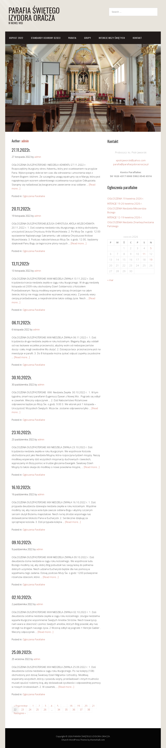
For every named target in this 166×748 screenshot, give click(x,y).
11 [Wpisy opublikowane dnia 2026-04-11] (144, 254)
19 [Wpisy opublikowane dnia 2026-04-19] (150, 259)
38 (88, 709)
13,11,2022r (21, 263)
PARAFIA (72, 37)
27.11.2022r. (21, 150)
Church (65, 739)
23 (22, 709)
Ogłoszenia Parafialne (34, 196)
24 (30, 709)
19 (78, 705)
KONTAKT (137, 37)
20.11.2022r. (21, 208)
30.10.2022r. (22, 377)
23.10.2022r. (21, 432)
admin (25, 140)
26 (45, 709)
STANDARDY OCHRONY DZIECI (45, 37)
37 (81, 709)
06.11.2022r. (21, 322)
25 (37, 709)
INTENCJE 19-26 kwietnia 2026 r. (124, 203)
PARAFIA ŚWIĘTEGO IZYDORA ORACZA (34, 14)
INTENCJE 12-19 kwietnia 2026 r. (124, 217)
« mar (110, 280)
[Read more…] (78, 243)
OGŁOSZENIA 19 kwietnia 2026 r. (125, 198)
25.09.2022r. (22, 652)
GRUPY (87, 37)
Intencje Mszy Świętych (112, 37)
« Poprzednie (21, 705)
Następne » (20, 713)
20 (86, 705)
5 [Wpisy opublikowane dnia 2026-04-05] (151, 248)
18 (71, 705)
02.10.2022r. (22, 597)
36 (73, 709)
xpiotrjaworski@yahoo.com (131, 160)
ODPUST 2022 (16, 37)
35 (66, 709)
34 (59, 709)
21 (93, 705)
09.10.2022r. (22, 542)
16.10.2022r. (21, 487)
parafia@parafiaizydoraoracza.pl (130, 164)
